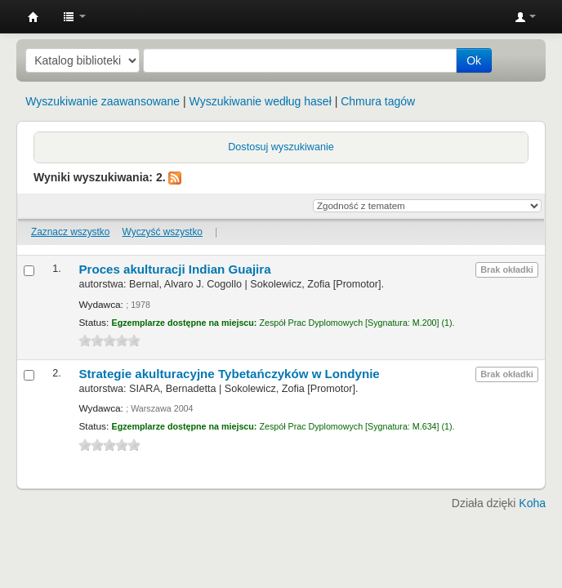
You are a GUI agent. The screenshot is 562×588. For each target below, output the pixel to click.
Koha (532, 503)
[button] (74, 16)
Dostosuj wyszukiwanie (281, 147)
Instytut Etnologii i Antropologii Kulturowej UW (33, 17)
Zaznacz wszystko (70, 232)
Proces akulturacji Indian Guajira (174, 269)
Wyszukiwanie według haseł (261, 101)
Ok (473, 60)
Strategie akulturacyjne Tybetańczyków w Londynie (228, 374)
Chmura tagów (378, 101)
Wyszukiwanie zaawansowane (102, 101)
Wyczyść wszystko (163, 232)
